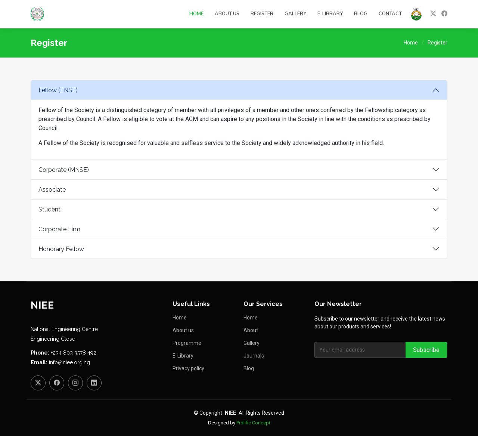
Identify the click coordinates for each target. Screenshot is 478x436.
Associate (52, 189)
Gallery (295, 13)
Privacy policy (188, 368)
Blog (360, 13)
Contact (390, 13)
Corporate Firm (59, 229)
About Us (227, 13)
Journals (253, 355)
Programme (187, 343)
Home (196, 13)
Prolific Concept (253, 423)
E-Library (330, 13)
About (250, 330)
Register (262, 13)
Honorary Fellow (61, 249)
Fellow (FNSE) (58, 90)
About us (183, 330)
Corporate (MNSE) (63, 169)
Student (49, 209)
